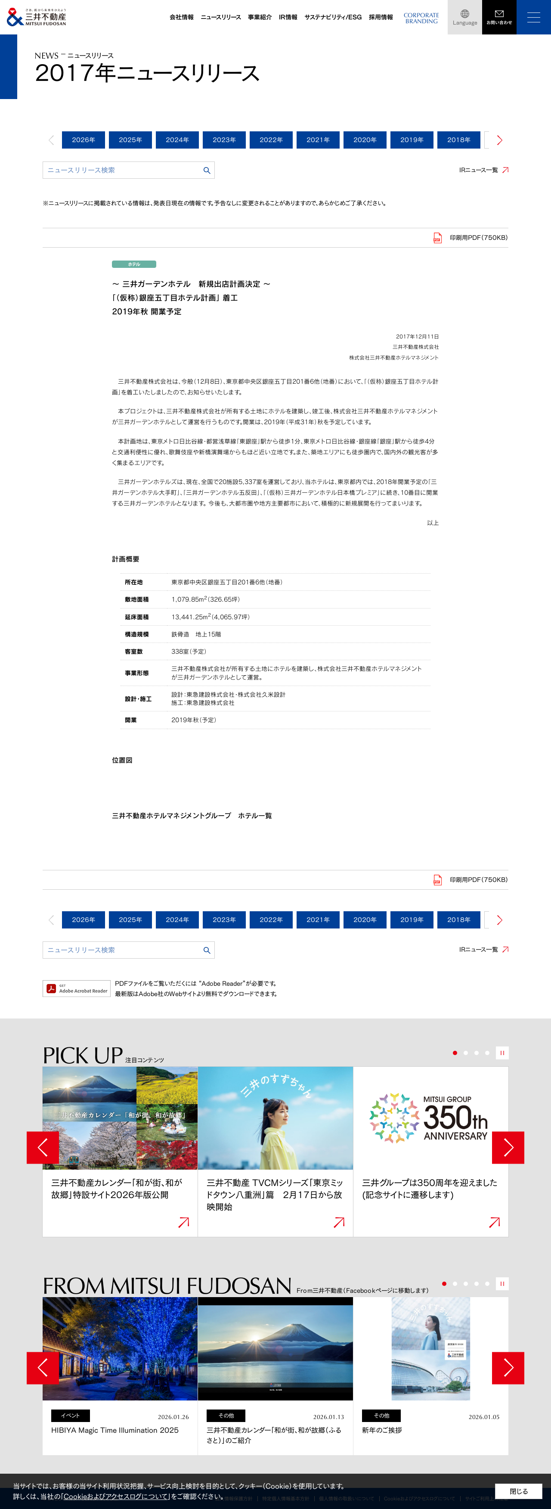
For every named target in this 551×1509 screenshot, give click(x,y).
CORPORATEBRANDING (421, 18)
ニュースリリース (221, 17)
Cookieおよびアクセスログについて (115, 1496)
